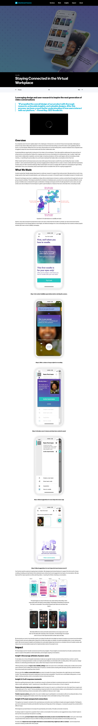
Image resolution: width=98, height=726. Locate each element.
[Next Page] (80, 90)
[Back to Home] (23, 3)
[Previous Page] (18, 90)
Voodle (17, 75)
